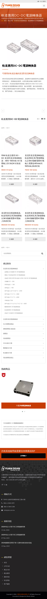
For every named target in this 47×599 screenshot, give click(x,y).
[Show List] (44, 119)
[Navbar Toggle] (44, 5)
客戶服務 (7, 584)
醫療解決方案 (7, 348)
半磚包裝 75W (9, 300)
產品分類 (10, 20)
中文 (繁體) (43, 1)
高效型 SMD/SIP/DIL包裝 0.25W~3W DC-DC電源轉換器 (21, 278)
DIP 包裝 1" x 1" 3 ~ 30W (12, 294)
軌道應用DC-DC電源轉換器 (35, 20)
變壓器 (5, 333)
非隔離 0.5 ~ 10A (9, 281)
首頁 (5, 20)
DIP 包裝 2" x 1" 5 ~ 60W (12, 297)
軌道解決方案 (7, 353)
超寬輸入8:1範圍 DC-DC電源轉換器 (15, 272)
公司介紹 (7, 566)
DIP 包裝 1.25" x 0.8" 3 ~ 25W (13, 291)
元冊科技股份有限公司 (23, 594)
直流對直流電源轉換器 (20, 20)
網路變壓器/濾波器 (9, 329)
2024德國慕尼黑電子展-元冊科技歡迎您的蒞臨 (16, 543)
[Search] (20, 253)
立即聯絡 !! (23, 455)
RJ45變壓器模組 (8, 324)
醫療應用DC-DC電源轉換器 (12, 306)
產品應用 (7, 573)
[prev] (2, 110)
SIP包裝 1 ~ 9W (9, 287)
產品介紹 (7, 569)
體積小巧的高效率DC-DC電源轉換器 (15, 275)
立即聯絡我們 (26, 434)
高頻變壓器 (6, 338)
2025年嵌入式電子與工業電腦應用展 (13, 535)
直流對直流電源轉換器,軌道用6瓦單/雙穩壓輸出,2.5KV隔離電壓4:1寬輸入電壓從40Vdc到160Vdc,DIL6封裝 (34, 160)
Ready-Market (31, 596)
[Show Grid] (42, 119)
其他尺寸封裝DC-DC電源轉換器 (14, 313)
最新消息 (7, 577)
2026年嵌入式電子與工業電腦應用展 (13, 527)
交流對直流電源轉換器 (10, 319)
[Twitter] (4, 485)
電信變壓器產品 (8, 357)
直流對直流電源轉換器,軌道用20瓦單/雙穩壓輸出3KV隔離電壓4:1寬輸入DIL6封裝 (11, 217)
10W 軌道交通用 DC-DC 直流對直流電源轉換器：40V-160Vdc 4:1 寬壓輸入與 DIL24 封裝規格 (11, 160)
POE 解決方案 (7, 343)
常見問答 (7, 580)
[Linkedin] (6, 485)
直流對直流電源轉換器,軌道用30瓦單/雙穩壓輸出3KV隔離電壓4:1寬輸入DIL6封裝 (35, 217)
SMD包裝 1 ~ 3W (10, 284)
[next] (43, 110)
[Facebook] (2, 485)
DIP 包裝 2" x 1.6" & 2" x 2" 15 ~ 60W (16, 303)
